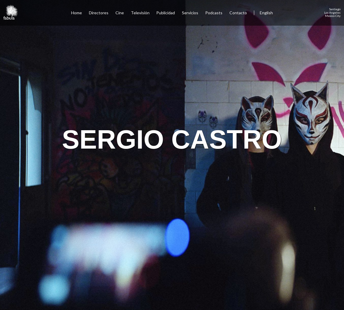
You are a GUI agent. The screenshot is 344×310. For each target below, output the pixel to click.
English (266, 12)
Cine (119, 12)
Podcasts (213, 12)
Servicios (190, 12)
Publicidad (165, 12)
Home (76, 12)
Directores (98, 12)
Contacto (238, 12)
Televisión (140, 12)
